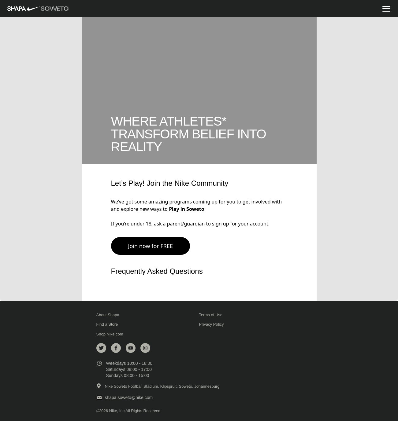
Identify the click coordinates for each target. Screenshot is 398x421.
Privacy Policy (212, 324)
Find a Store (108, 324)
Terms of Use (212, 315)
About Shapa (109, 315)
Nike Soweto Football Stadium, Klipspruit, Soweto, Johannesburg (162, 386)
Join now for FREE (150, 246)
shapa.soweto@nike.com (129, 397)
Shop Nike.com (109, 334)
